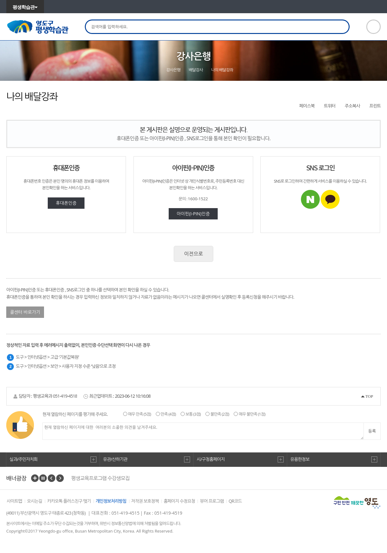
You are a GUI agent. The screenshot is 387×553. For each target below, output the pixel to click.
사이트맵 (14, 501)
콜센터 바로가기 (25, 312)
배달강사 (196, 70)
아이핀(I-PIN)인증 (193, 214)
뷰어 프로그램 (212, 501)
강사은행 (173, 70)
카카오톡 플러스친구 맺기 (69, 501)
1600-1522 (198, 199)
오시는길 (34, 501)
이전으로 (193, 253)
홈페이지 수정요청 (179, 501)
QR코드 (235, 501)
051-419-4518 (65, 396)
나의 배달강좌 (222, 70)
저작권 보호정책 (145, 501)
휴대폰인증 (66, 203)
